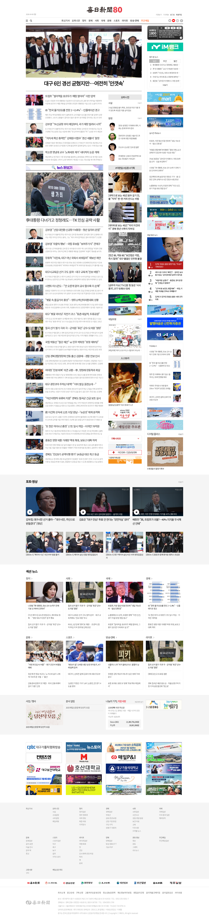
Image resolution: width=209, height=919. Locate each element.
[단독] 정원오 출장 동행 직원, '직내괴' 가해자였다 (168, 265)
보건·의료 (135, 821)
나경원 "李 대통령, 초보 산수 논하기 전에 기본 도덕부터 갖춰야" (160, 354)
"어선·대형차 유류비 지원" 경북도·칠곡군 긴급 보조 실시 (73, 398)
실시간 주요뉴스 (155, 133)
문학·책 (28, 850)
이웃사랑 (135, 828)
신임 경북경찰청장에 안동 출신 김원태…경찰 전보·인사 (72, 356)
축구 (54, 847)
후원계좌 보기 (139, 702)
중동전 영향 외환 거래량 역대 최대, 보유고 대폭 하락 (71, 440)
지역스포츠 (57, 857)
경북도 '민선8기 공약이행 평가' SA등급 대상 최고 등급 (72, 454)
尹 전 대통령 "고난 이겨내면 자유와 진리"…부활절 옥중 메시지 (175, 68)
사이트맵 (178, 892)
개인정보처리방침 (124, 892)
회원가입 (179, 14)
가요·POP (109, 847)
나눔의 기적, (116, 701)
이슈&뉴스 (153, 346)
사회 (97, 20)
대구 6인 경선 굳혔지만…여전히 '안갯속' (84, 83)
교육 (134, 824)
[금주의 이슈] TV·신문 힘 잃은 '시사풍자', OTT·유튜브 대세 (124, 286)
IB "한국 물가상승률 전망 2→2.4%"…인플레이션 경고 (72, 110)
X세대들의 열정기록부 (155, 468)
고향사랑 (29, 870)
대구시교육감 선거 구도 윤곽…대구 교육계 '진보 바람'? (72, 272)
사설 (54, 812)
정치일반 (82, 812)
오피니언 (76, 20)
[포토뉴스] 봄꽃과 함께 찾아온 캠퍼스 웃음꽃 (163, 554)
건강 (80, 850)
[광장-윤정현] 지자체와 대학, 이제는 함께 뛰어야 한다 (129, 127)
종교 (27, 853)
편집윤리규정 (138, 892)
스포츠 (117, 20)
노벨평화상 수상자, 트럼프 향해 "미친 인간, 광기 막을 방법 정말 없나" (164, 187)
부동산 (108, 815)
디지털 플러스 (153, 434)
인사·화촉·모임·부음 (86, 853)
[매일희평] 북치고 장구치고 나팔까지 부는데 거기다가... (125, 350)
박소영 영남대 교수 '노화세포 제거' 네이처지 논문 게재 (72, 152)
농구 (54, 850)
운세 (80, 863)
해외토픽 (162, 818)
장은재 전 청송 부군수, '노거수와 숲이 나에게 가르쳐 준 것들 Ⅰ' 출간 (44, 675)
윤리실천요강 (167, 892)
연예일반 (109, 841)
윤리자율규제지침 (153, 892)
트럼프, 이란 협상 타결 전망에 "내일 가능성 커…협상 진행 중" (124, 607)
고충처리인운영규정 (93, 892)
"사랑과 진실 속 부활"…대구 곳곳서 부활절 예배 (44, 666)
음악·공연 (29, 844)
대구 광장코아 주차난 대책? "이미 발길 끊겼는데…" (70, 384)
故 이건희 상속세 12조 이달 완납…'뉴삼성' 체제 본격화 (72, 412)
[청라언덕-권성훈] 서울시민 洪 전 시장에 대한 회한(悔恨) (129, 137)
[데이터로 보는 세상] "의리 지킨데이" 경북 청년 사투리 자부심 (124, 227)
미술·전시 (29, 847)
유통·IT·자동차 (111, 828)
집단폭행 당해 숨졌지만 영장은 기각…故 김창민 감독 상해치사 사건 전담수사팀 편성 (164, 178)
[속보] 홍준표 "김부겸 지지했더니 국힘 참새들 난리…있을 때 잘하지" (164, 160)
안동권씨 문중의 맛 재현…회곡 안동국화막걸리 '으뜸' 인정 (44, 685)
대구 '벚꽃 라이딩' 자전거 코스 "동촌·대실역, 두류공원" (72, 314)
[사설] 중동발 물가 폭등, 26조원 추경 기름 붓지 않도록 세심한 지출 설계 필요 (124, 109)
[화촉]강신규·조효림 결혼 (157, 673)
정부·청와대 (83, 815)
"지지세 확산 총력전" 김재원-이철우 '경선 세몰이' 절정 (72, 138)
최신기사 (65, 20)
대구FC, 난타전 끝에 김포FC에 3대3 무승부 (84, 673)
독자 (80, 857)
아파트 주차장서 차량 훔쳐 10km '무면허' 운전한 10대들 (159, 387)
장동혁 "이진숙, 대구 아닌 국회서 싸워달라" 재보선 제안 (73, 258)
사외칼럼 (56, 818)
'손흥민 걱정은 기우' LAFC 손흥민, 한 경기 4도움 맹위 (84, 685)
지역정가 (82, 824)
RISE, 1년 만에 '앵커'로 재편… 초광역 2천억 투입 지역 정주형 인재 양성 (84, 626)
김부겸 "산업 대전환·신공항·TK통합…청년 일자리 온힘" (73, 230)
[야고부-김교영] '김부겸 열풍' (128, 147)
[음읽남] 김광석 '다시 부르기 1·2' (120, 405)
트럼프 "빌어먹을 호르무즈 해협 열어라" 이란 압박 (70, 96)
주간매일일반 (164, 841)
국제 (103, 20)
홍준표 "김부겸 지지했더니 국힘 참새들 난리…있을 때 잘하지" (175, 81)
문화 (109, 20)
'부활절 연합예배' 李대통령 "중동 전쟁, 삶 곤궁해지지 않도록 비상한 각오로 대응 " (165, 151)
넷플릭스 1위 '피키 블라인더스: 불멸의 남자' (123, 666)
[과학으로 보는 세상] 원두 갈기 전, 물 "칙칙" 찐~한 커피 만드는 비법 (124, 197)
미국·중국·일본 (164, 815)
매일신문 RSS (57, 870)
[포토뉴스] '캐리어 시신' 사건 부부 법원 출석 (42, 554)
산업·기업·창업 (111, 821)
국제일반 (162, 812)
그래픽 (134, 847)
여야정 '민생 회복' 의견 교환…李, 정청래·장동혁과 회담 (72, 370)
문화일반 (29, 841)
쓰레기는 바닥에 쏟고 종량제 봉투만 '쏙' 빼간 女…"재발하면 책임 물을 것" (179, 76)
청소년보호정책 (109, 892)
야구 (54, 844)
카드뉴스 (135, 850)
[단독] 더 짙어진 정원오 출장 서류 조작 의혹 (168, 298)
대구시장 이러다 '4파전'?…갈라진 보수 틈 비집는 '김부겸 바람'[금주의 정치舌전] (169, 273)
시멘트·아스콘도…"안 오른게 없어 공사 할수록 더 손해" (72, 286)
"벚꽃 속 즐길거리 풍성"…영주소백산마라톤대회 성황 (71, 300)
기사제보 (166, 14)
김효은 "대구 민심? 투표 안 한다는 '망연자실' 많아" (104, 519)
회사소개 (61, 892)
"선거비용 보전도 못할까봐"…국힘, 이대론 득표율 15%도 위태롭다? (168, 289)
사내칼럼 (56, 815)
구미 (27, 873)
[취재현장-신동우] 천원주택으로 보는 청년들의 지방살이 (129, 157)
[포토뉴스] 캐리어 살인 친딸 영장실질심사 (82, 554)
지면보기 (159, 14)
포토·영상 (135, 837)
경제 (90, 20)
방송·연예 (134, 20)
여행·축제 (82, 844)
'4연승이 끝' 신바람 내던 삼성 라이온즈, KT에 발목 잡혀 (84, 666)
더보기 (140, 103)
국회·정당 (82, 818)
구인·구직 (109, 824)
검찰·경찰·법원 (137, 818)
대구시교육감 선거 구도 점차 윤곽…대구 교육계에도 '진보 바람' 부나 (84, 616)
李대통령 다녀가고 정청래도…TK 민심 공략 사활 (63, 220)
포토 (134, 844)
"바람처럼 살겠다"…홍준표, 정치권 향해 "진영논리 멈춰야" (168, 281)
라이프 (125, 20)
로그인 (172, 14)
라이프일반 (83, 841)
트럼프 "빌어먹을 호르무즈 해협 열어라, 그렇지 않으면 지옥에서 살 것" (124, 626)
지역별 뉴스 (136, 831)
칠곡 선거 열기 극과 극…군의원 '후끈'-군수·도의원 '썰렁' (73, 328)
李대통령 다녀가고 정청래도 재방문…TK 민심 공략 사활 (173, 64)
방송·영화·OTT (111, 844)
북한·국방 (82, 821)
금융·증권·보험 (111, 818)
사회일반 (135, 812)
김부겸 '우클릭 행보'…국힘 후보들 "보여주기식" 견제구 (72, 244)
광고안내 (70, 892)
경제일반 (109, 812)
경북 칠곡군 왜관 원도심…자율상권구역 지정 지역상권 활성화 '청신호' (164, 685)
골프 (54, 853)
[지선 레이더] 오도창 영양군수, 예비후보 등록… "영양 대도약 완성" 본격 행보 (44, 616)
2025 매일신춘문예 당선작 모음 (38, 727)
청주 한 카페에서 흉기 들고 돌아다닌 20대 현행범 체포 (159, 375)
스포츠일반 (57, 841)
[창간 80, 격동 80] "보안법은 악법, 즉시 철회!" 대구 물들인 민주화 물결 (125, 256)
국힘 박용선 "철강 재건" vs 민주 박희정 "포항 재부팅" (72, 342)
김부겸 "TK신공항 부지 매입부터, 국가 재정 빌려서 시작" (73, 124)
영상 (134, 841)
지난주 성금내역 (114, 716)
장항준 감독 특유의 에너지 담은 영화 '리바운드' (124, 675)
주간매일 (145, 20)
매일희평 (56, 821)
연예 (107, 837)
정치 (84, 20)
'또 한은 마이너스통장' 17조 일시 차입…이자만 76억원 (72, 426)
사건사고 (135, 815)
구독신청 (79, 892)
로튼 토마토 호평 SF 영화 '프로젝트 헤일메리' (124, 685)
